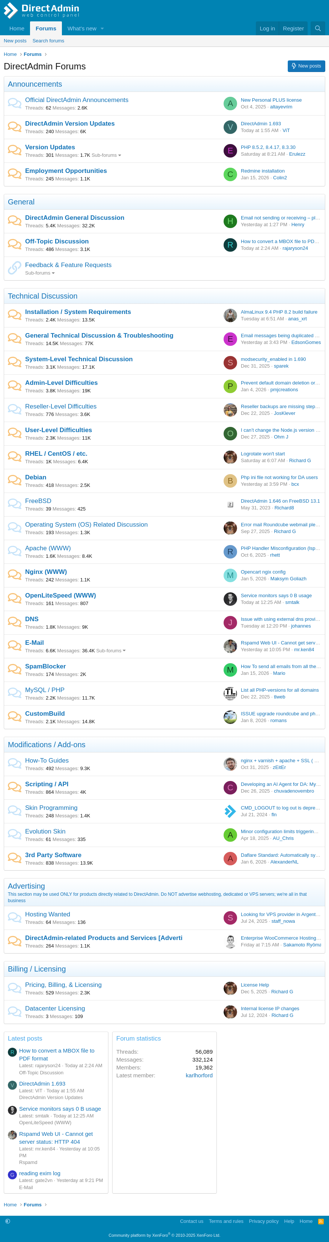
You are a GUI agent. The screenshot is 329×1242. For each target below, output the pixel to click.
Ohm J (281, 437)
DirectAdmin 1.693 (261, 123)
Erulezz (297, 154)
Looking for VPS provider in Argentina (281, 914)
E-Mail (34, 642)
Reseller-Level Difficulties (61, 406)
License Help (255, 985)
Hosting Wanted (47, 914)
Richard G (300, 460)
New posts (15, 41)
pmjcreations (284, 389)
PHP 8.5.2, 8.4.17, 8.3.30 (268, 147)
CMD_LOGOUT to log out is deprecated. (285, 808)
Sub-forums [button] (104, 155)
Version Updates (50, 147)
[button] (102, 28)
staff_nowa (283, 921)
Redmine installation (263, 171)
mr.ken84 (304, 649)
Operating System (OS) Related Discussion (86, 524)
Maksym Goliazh (288, 578)
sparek (281, 366)
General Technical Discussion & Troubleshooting (99, 335)
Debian (36, 477)
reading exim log (39, 1173)
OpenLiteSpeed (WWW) (60, 595)
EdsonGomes (306, 342)
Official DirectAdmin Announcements (77, 100)
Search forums (49, 41)
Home (16, 28)
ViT (286, 130)
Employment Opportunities (66, 170)
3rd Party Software (53, 855)
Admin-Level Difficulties (61, 382)
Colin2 (280, 177)
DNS (32, 619)
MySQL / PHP (45, 690)
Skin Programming (51, 807)
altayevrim (281, 107)
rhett (275, 555)
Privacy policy (264, 1221)
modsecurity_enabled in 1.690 (273, 359)
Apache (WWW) (48, 548)
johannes (301, 626)
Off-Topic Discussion (57, 241)
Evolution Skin (45, 831)
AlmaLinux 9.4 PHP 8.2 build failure (279, 312)
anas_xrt (297, 318)
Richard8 (284, 508)
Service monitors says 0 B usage (276, 595)
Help (289, 1221)
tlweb (279, 697)
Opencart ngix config (263, 572)
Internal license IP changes (270, 1008)
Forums (46, 28)
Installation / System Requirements (78, 311)
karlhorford (199, 1075)
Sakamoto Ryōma (302, 945)
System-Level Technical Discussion (79, 359)
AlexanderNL (284, 862)
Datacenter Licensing (55, 1008)
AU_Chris (283, 838)
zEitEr (279, 767)
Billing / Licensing (37, 969)
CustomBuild (45, 713)
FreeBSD (38, 501)
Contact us (191, 1221)
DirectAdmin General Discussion (75, 217)
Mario (279, 673)
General (21, 202)
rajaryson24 (295, 248)
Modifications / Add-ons (47, 744)
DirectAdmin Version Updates (70, 123)
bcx (295, 484)
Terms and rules (226, 1221)
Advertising (26, 886)
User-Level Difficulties (58, 430)
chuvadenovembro (294, 791)
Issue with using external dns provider (282, 619)
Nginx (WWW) (46, 571)
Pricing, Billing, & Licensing (63, 984)
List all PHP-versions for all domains (280, 690)
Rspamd (28, 1162)
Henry (298, 224)
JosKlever (284, 413)
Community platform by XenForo (165, 1235)
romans (278, 720)
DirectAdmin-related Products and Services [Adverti (103, 938)
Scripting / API (47, 784)
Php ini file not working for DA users (279, 477)
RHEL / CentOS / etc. (56, 453)
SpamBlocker (45, 666)
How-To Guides (47, 760)
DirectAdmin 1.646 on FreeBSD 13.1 (280, 501)
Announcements (35, 84)
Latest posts (25, 1038)
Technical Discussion (43, 296)
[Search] (318, 28)
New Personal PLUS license (271, 100)
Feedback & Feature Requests (68, 265)
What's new (82, 28)
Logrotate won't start (263, 454)
